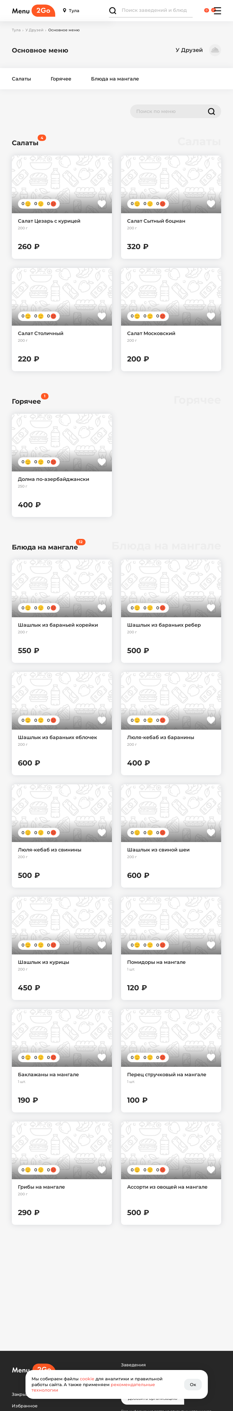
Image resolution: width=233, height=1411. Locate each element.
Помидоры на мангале (156, 962)
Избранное (25, 1406)
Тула (71, 10)
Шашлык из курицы (43, 962)
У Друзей (34, 30)
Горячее (61, 79)
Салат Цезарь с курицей (49, 221)
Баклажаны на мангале (48, 1074)
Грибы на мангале (41, 1187)
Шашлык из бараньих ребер (164, 625)
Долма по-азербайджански (53, 479)
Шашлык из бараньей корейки (58, 625)
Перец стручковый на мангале (166, 1074)
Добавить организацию (152, 1398)
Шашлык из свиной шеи (158, 850)
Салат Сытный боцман (156, 221)
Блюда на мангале (115, 79)
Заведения (133, 1365)
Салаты (21, 79)
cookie (87, 1379)
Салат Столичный (40, 333)
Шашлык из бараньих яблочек (57, 737)
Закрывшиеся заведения (40, 1394)
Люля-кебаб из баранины (160, 737)
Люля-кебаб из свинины (49, 850)
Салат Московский (151, 333)
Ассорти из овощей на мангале (167, 1187)
